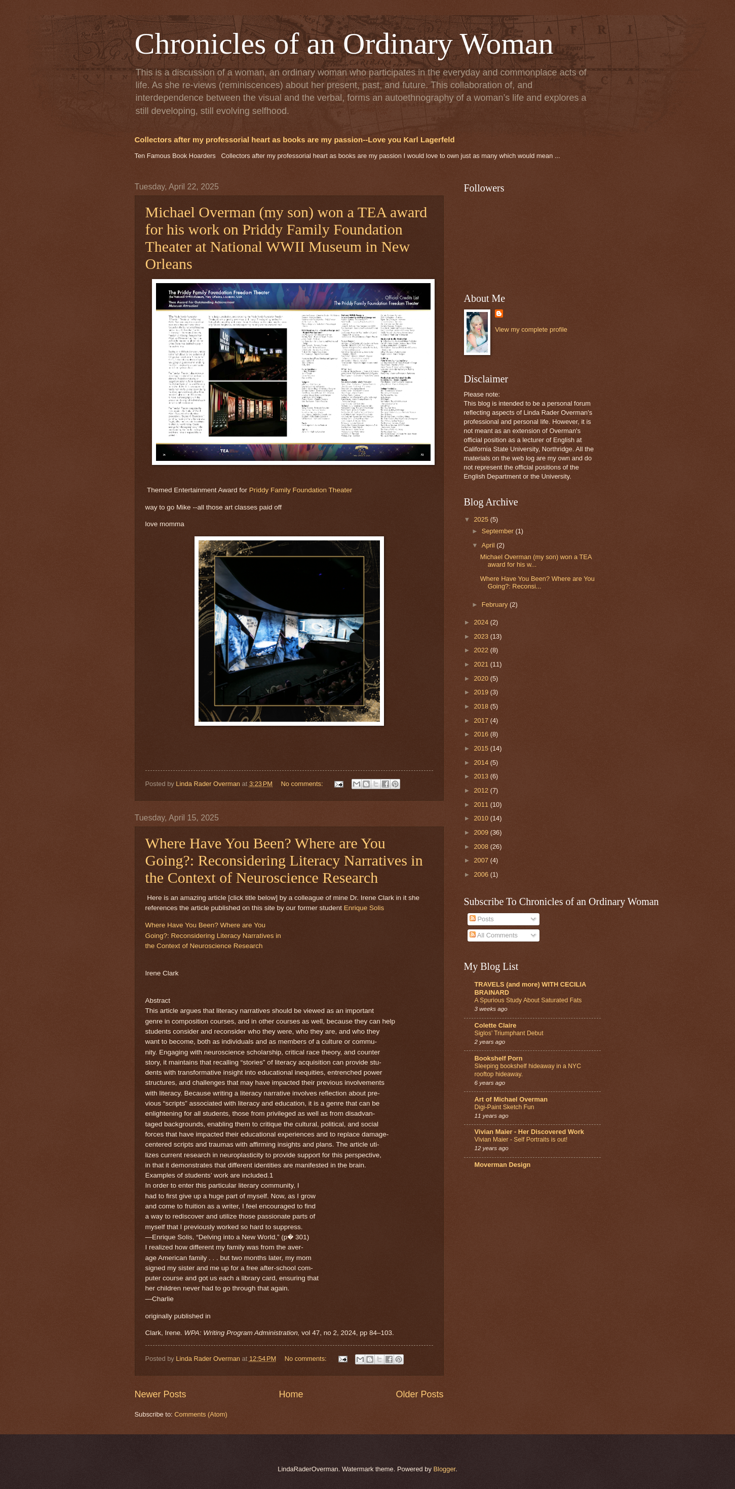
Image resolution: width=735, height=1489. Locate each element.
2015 (482, 748)
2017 (482, 720)
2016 (482, 734)
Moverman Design (503, 1164)
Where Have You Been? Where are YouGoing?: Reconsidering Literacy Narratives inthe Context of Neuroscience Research (213, 935)
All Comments (494, 935)
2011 (482, 804)
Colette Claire (496, 1025)
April (489, 545)
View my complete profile (531, 329)
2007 (482, 860)
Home (291, 1394)
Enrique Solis (364, 908)
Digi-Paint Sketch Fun (504, 1107)
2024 (482, 622)
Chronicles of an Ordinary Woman (344, 43)
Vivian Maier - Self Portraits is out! (521, 1139)
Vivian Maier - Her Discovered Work (529, 1131)
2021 (482, 664)
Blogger (444, 1469)
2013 (482, 776)
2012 (482, 790)
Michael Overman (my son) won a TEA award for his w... (536, 560)
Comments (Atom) (200, 1414)
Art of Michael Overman (511, 1099)
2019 (482, 692)
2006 (482, 874)
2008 (482, 846)
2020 (482, 678)
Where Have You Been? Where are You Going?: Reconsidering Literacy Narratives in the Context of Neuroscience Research (284, 860)
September (499, 531)
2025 (482, 519)
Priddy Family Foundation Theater (300, 490)
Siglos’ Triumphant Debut (509, 1033)
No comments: (303, 784)
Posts (482, 919)
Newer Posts (160, 1394)
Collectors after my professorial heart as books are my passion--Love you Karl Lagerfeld (295, 139)
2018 (482, 706)
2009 (482, 832)
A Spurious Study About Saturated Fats (528, 1000)
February (496, 604)
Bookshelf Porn (499, 1058)
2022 (482, 650)
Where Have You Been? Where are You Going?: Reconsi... (537, 582)
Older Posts (419, 1394)
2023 (482, 636)
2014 (482, 762)
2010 (482, 818)
